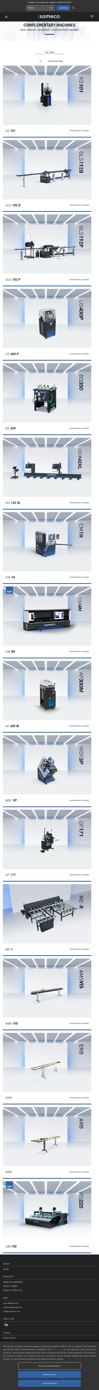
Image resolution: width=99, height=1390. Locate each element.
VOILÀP (6, 1269)
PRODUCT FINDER (10, 1286)
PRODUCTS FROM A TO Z (12, 1290)
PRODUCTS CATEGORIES (12, 1282)
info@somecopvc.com (11, 1311)
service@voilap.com (11, 1303)
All (40, 61)
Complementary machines (65, 30)
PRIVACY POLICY (9, 1338)
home (23, 30)
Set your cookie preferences (49, 1366)
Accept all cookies (49, 1383)
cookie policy (57, 1349)
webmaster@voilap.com (12, 1307)
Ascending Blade (55, 61)
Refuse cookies (50, 1374)
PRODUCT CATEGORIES (38, 30)
